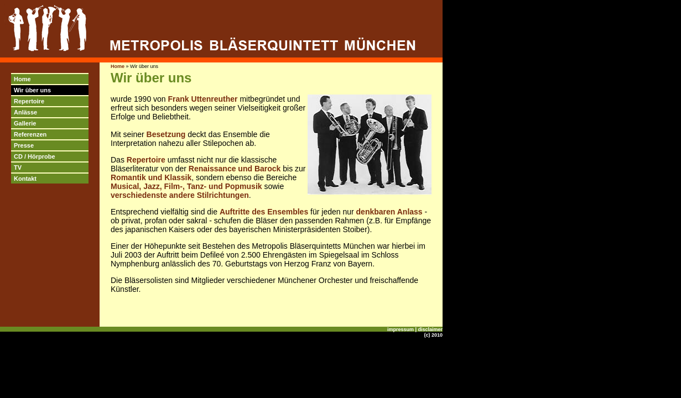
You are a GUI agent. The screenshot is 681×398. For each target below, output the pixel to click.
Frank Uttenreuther (203, 99)
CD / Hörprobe (34, 156)
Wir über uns (32, 90)
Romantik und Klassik (151, 177)
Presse (24, 145)
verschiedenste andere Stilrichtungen (180, 195)
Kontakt (25, 178)
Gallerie (25, 123)
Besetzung (166, 134)
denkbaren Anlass (389, 211)
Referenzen (30, 134)
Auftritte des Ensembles (264, 211)
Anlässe (25, 112)
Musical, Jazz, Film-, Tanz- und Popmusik (186, 186)
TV (18, 167)
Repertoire (29, 101)
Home (22, 79)
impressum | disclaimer (415, 329)
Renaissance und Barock (235, 168)
